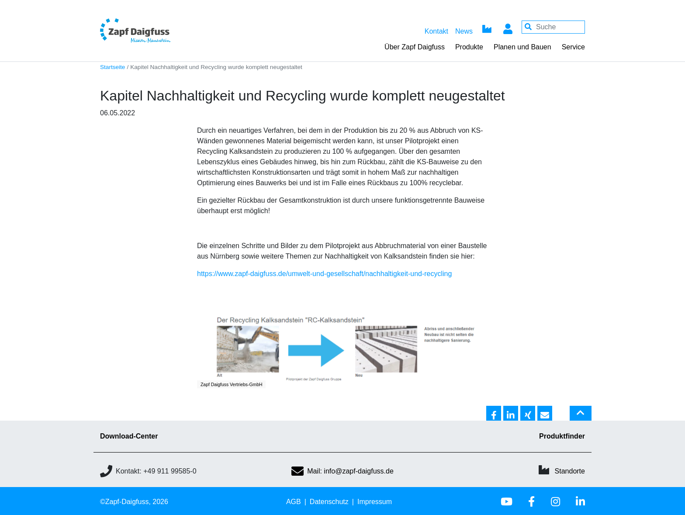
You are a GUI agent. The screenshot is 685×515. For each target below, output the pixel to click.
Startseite (112, 67)
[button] (493, 414)
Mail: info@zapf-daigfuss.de (342, 471)
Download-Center (129, 436)
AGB (293, 501)
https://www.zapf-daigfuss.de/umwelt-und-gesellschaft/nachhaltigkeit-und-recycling (324, 273)
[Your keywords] (553, 27)
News (464, 31)
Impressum (374, 501)
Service (573, 47)
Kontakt (436, 31)
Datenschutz (329, 501)
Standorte (570, 471)
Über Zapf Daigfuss (414, 47)
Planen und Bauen (522, 47)
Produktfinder (562, 436)
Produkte (469, 47)
